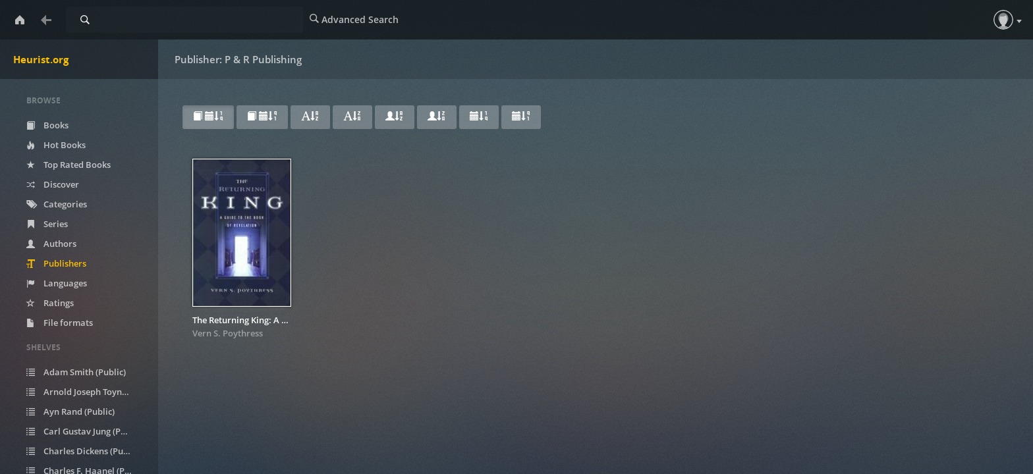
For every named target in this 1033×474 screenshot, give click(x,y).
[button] (1003, 20)
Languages (56, 283)
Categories (56, 204)
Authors (51, 244)
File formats (59, 323)
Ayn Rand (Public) (70, 411)
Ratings (50, 303)
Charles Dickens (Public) (83, 451)
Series (47, 224)
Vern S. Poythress (227, 333)
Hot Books (56, 145)
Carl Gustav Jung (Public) (84, 431)
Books (47, 125)
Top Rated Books (68, 165)
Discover (52, 184)
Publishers (56, 263)
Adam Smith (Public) (76, 372)
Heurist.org (41, 59)
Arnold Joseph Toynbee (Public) (87, 392)
